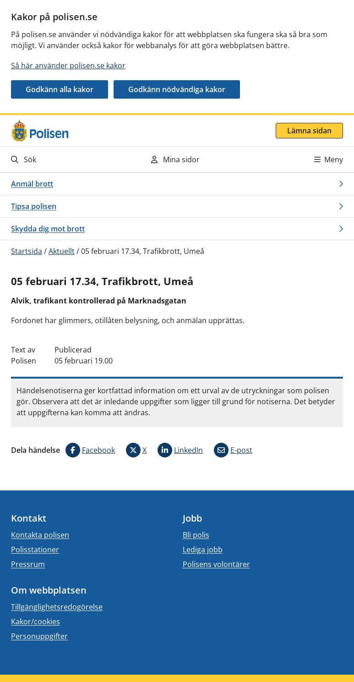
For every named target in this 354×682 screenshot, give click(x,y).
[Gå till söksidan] (62, 159)
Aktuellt (62, 251)
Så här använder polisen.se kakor (68, 65)
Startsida (26, 251)
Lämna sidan (309, 131)
